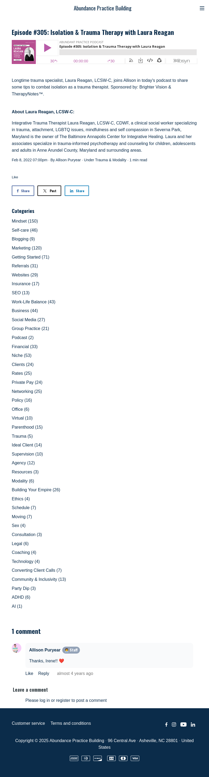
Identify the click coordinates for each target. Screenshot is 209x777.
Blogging (23, 239)
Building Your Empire (36, 490)
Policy (22, 400)
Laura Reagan (78, 80)
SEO (21, 293)
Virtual (22, 418)
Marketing (27, 248)
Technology (26, 561)
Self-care (25, 230)
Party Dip (24, 588)
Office (20, 409)
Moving (22, 516)
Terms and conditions (71, 723)
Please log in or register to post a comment (66, 700)
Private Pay (27, 382)
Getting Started (30, 257)
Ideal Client (27, 445)
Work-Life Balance (33, 302)
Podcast (23, 337)
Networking (27, 391)
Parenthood (27, 427)
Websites (25, 275)
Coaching (24, 552)
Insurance (25, 283)
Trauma (101, 160)
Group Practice (30, 328)
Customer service (28, 723)
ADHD (21, 597)
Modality (119, 160)
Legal (20, 543)
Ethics (21, 499)
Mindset (25, 221)
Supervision (27, 454)
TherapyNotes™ (27, 94)
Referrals (25, 266)
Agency (23, 463)
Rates (22, 373)
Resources (25, 472)
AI (17, 606)
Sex (19, 525)
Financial (25, 346)
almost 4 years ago (75, 673)
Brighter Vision (153, 87)
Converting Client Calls (37, 570)
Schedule (24, 507)
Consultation (27, 534)
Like (15, 177)
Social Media (28, 319)
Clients (23, 364)
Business (25, 310)
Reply (44, 673)
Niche (22, 355)
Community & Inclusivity (39, 579)
